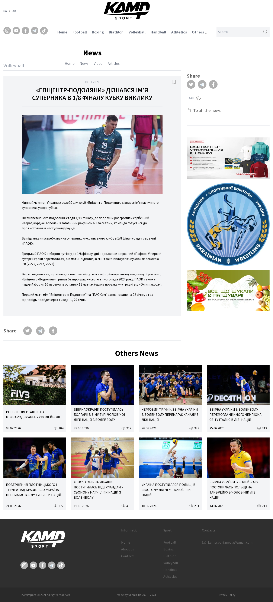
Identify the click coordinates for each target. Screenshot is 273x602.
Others (199, 32)
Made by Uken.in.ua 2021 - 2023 (136, 595)
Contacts (128, 556)
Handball (158, 32)
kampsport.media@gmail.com (230, 542)
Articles (114, 63)
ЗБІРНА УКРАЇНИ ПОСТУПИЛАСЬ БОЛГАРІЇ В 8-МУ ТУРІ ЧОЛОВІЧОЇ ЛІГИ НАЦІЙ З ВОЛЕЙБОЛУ (99, 414)
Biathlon (116, 32)
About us (127, 549)
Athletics (179, 32)
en (14, 11)
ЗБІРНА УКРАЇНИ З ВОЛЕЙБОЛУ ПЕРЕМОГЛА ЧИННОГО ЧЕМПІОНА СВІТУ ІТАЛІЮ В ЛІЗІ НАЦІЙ (235, 414)
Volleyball (137, 32)
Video (98, 63)
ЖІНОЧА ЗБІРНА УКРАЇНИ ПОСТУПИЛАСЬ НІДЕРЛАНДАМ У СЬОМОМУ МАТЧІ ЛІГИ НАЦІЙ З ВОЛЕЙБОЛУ (98, 490)
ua (5, 11)
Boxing (98, 32)
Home (62, 32)
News (84, 63)
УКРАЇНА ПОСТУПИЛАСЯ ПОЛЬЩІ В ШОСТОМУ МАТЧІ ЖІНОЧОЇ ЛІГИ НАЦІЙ (168, 489)
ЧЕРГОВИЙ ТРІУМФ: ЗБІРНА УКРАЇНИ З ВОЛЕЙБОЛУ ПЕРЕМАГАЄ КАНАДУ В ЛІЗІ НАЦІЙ (170, 414)
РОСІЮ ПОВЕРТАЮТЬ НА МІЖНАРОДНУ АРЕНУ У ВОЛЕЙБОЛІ (33, 414)
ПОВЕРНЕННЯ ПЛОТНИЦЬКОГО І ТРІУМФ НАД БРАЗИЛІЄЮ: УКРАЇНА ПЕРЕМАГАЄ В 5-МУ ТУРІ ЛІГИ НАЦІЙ (33, 489)
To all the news (207, 110)
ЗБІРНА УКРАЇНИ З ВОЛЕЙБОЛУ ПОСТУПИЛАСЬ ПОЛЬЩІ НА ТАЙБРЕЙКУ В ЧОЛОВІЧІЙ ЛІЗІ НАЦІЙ (233, 490)
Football (80, 32)
